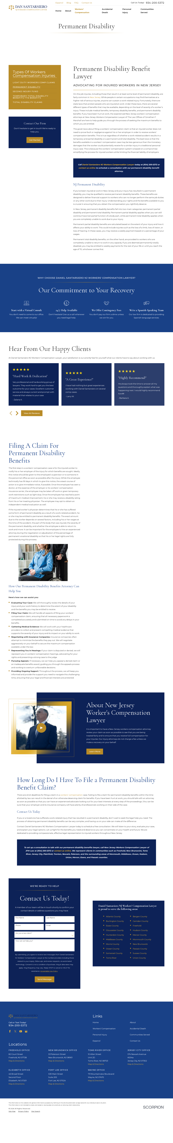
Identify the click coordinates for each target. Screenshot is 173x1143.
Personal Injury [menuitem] (126, 11)
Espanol (59, 3)
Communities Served (140, 1035)
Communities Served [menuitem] (147, 11)
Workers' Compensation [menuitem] (82, 11)
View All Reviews (32, 413)
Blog (69, 3)
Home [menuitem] (58, 11)
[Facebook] (10, 1031)
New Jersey (95, 97)
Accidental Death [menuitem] (107, 11)
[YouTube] (20, 1031)
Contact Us (87, 3)
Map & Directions (16, 1061)
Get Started (34, 140)
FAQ (76, 3)
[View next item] (17, 413)
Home (96, 1022)
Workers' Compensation (104, 1028)
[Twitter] (15, 1031)
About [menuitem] (68, 11)
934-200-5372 (155, 3)
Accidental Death (138, 1028)
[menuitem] (34, 81)
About (133, 1022)
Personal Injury (100, 1035)
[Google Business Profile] (26, 1031)
